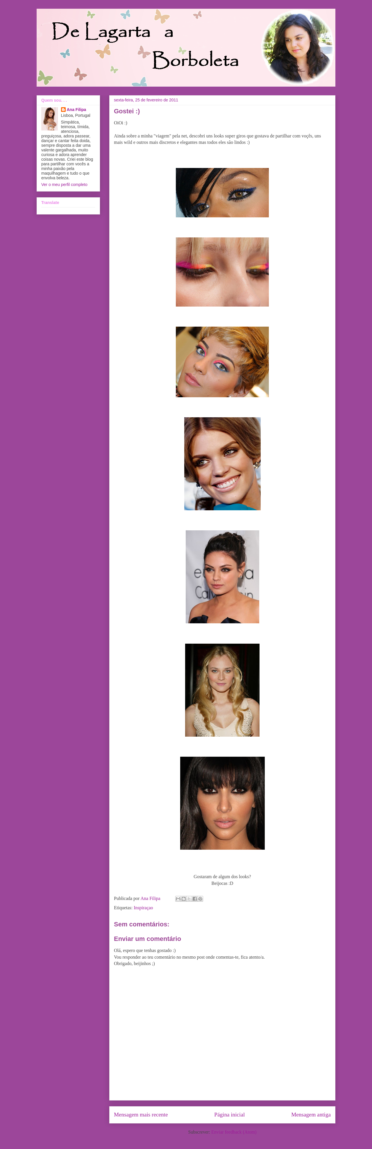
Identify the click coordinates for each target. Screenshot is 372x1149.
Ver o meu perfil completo (64, 184)
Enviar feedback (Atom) (233, 1132)
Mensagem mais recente (141, 1115)
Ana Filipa (76, 109)
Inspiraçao (143, 907)
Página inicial (229, 1115)
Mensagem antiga (311, 1115)
